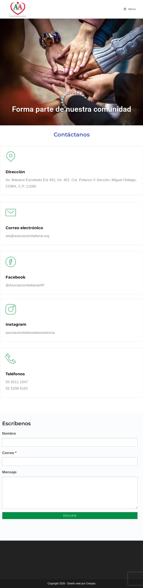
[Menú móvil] (130, 9)
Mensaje (9, 472)
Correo (9, 453)
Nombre (9, 433)
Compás (91, 583)
